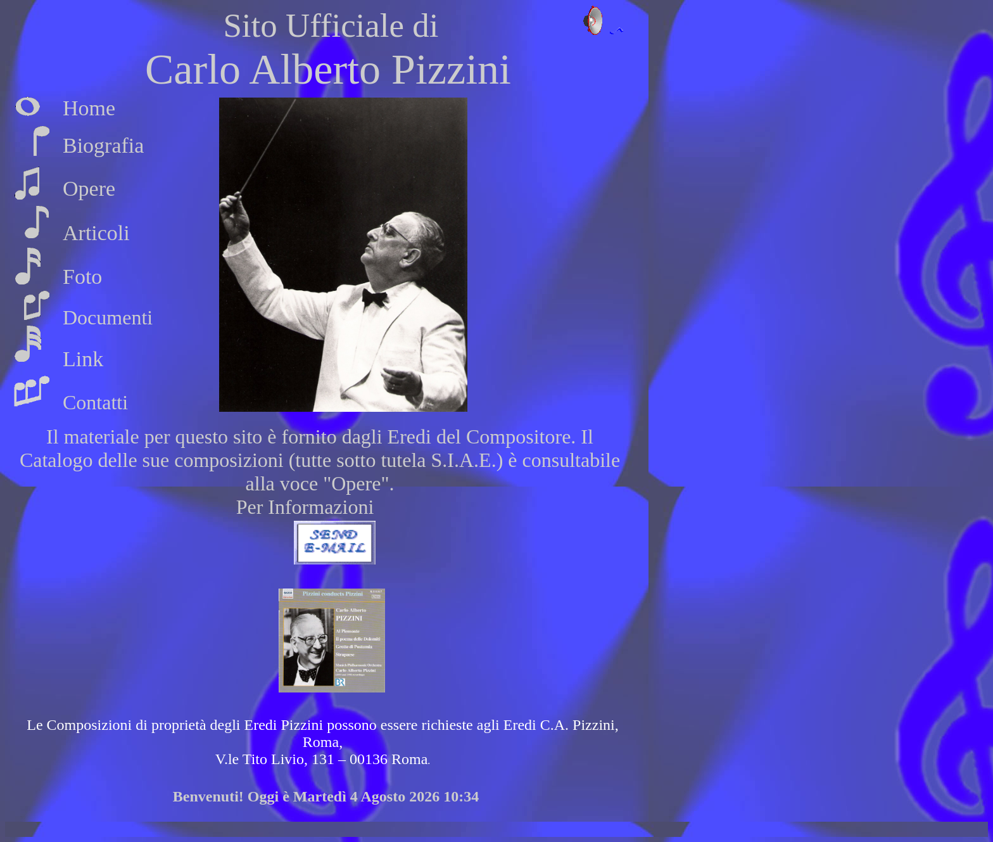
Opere (89, 188)
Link (83, 359)
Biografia (103, 145)
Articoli (96, 233)
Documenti (108, 317)
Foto (82, 276)
